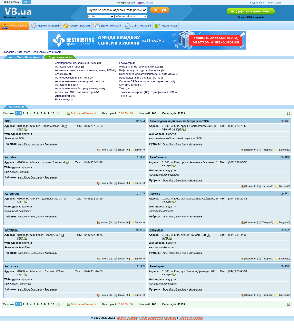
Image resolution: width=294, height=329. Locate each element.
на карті (177, 129)
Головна (9, 51)
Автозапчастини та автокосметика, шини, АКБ (83, 70)
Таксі (122, 88)
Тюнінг (123, 95)
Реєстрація (274, 2)
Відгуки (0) (138, 149)
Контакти (170, 317)
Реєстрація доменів (191, 317)
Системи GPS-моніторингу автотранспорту (145, 81)
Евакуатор (125, 62)
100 (130, 113)
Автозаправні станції (67, 66)
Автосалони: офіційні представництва (78, 88)
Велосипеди (62, 99)
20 (122, 113)
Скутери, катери (129, 84)
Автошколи (54, 51)
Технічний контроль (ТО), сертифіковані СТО (146, 92)
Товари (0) (121, 149)
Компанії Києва (18, 25)
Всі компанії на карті (81, 113)
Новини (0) (104, 149)
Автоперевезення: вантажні (72, 77)
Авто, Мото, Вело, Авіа (31, 51)
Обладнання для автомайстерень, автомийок (147, 73)
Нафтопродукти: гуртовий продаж (139, 70)
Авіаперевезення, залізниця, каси (76, 62)
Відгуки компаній (110, 25)
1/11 (18, 113)
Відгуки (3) (138, 183)
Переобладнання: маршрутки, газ (139, 77)
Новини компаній (48, 25)
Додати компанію (60, 57)
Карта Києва (169, 25)
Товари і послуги (79, 25)
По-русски (148, 2)
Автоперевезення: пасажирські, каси (77, 81)
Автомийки (61, 73)
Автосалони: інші (65, 84)
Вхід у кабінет (257, 2)
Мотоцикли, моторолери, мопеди (139, 66)
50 (126, 113)
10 (52, 113)
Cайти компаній (141, 25)
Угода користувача (151, 317)
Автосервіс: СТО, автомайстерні (75, 92)
